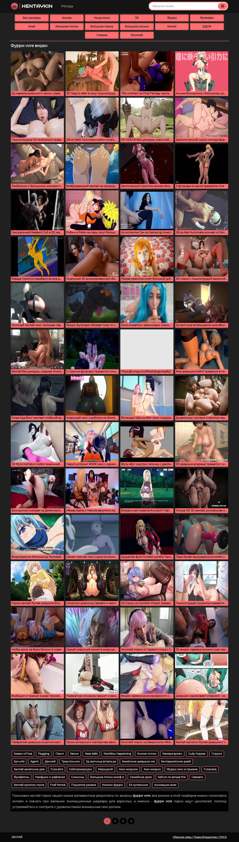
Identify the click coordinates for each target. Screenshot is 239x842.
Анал (31, 26)
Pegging (43, 753)
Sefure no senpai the (172, 777)
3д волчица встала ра (101, 761)
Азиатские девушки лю (138, 761)
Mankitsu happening (117, 753)
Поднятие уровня (83, 785)
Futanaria (210, 769)
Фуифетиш (21, 777)
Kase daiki (91, 753)
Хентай (17, 837)
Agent (34, 761)
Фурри (172, 17)
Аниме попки (146, 753)
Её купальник (138, 785)
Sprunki (19, 761)
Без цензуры (32, 17)
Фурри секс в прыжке (182, 769)
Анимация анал (165, 785)
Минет (171, 26)
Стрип (59, 753)
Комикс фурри (112, 785)
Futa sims (56, 769)
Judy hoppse (196, 753)
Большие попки (66, 26)
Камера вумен (172, 753)
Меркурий (105, 769)
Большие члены (101, 26)
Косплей (137, 35)
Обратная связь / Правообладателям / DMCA (200, 837)
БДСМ (207, 26)
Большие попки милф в (107, 777)
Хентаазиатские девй (176, 761)
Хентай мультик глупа (29, 785)
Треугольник (71, 761)
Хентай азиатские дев (29, 769)
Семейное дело (141, 777)
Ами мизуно (152, 769)
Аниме (67, 17)
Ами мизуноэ (128, 769)
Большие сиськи (137, 26)
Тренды (67, 6)
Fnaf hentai (57, 785)
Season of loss (23, 753)
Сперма (101, 35)
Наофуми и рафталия (50, 777)
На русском (102, 17)
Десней (50, 761)
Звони (74, 753)
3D (137, 17)
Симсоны (77, 777)
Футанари (207, 17)
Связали (197, 777)
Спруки (216, 753)
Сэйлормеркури (80, 769)
